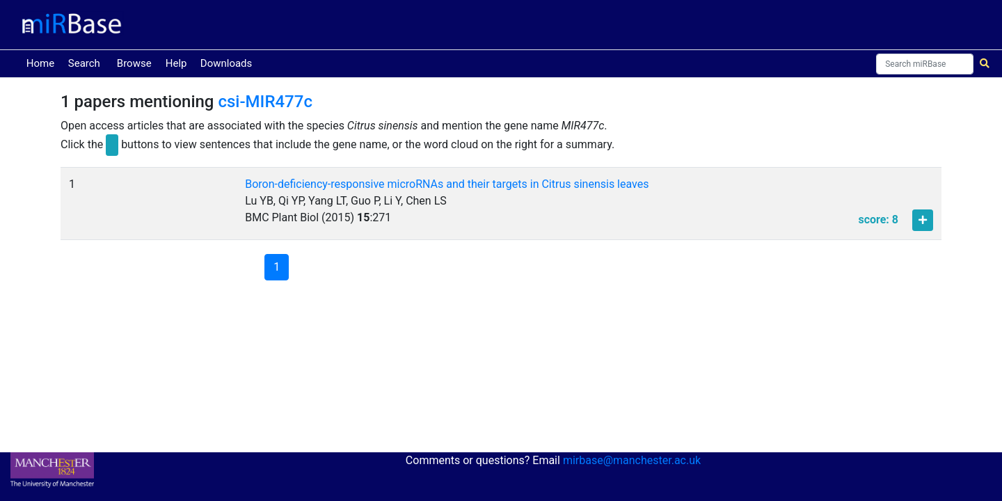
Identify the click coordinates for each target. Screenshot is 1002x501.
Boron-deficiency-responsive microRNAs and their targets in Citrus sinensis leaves (447, 184)
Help (176, 63)
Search (84, 63)
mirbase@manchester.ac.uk (632, 460)
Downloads (226, 63)
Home (43, 62)
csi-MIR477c (265, 101)
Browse (134, 63)
